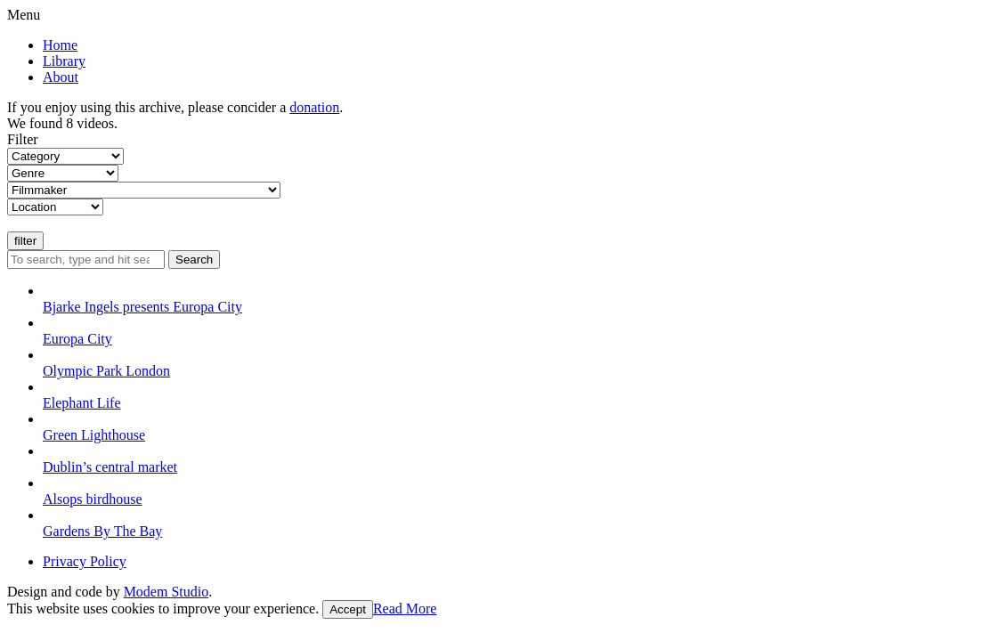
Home (60, 45)
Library (64, 61)
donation (314, 107)
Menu (23, 14)
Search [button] (194, 259)
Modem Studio (166, 591)
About (60, 77)
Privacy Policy (84, 561)
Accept (347, 609)
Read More (405, 608)
